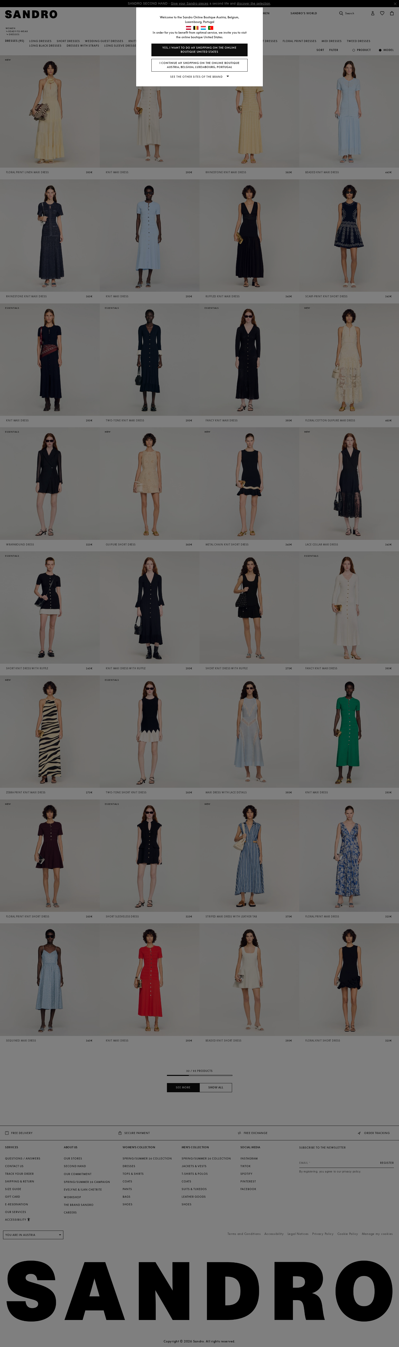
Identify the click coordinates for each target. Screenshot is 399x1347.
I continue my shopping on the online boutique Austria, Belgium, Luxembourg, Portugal (200, 65)
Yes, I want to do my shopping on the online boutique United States (199, 50)
